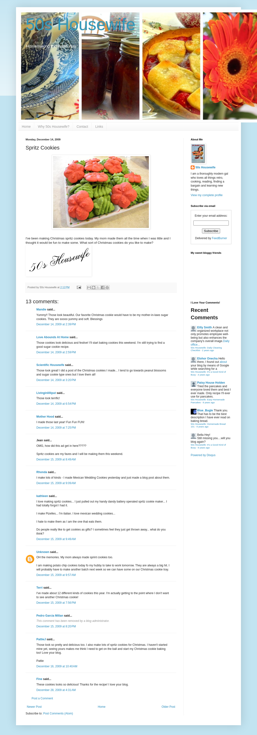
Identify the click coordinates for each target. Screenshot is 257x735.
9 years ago (202, 426)
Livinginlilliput (46, 393)
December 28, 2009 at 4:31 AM (56, 690)
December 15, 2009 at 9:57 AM (56, 575)
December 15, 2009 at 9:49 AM (56, 539)
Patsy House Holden (211, 382)
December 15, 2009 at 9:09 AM (56, 483)
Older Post (168, 706)
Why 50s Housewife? (53, 126)
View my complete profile (207, 195)
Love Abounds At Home (52, 337)
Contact (82, 126)
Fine (39, 679)
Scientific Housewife (50, 365)
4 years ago (204, 374)
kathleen (42, 496)
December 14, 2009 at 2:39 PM (56, 324)
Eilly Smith (204, 327)
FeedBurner (219, 238)
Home (26, 126)
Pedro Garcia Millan (49, 615)
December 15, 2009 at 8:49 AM (56, 459)
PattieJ (41, 639)
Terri (39, 587)
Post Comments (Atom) (58, 713)
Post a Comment (42, 698)
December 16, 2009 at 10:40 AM (56, 666)
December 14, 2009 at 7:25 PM (56, 427)
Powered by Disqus (203, 455)
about (223, 362)
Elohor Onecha (207, 358)
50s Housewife (80, 24)
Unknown (42, 552)
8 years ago (209, 402)
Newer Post (34, 706)
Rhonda (41, 472)
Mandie (41, 309)
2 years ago (208, 350)
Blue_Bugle (205, 410)
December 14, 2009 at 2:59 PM (56, 352)
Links (99, 126)
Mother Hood (45, 416)
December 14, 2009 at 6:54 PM (56, 403)
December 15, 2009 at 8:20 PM (56, 626)
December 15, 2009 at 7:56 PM (56, 602)
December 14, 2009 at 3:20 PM (56, 380)
